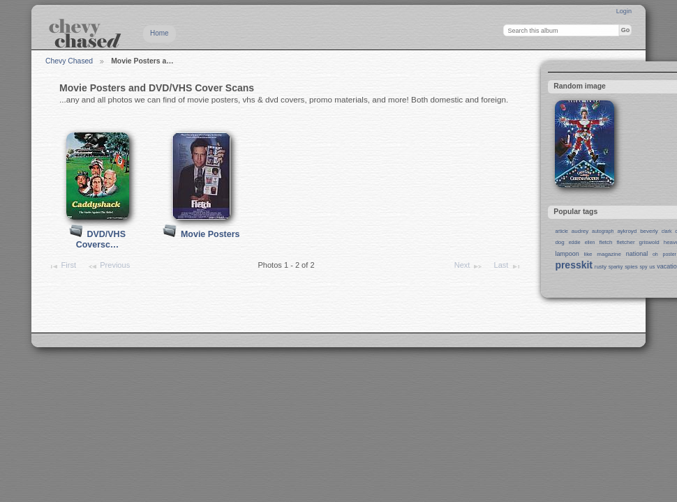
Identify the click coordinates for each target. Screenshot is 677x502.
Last (507, 266)
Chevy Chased (69, 61)
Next (468, 266)
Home (159, 33)
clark (667, 231)
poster (669, 254)
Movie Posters (210, 234)
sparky (616, 266)
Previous (108, 266)
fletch (605, 242)
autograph (602, 231)
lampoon (567, 253)
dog (559, 242)
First (62, 266)
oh (655, 254)
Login (624, 11)
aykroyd (627, 231)
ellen (590, 242)
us (652, 267)
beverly (649, 231)
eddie (575, 242)
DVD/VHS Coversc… (101, 239)
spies (631, 267)
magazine (609, 254)
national (637, 253)
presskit (574, 265)
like (588, 254)
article (561, 231)
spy (644, 266)
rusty (601, 267)
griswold (649, 242)
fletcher (625, 242)
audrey (580, 231)
